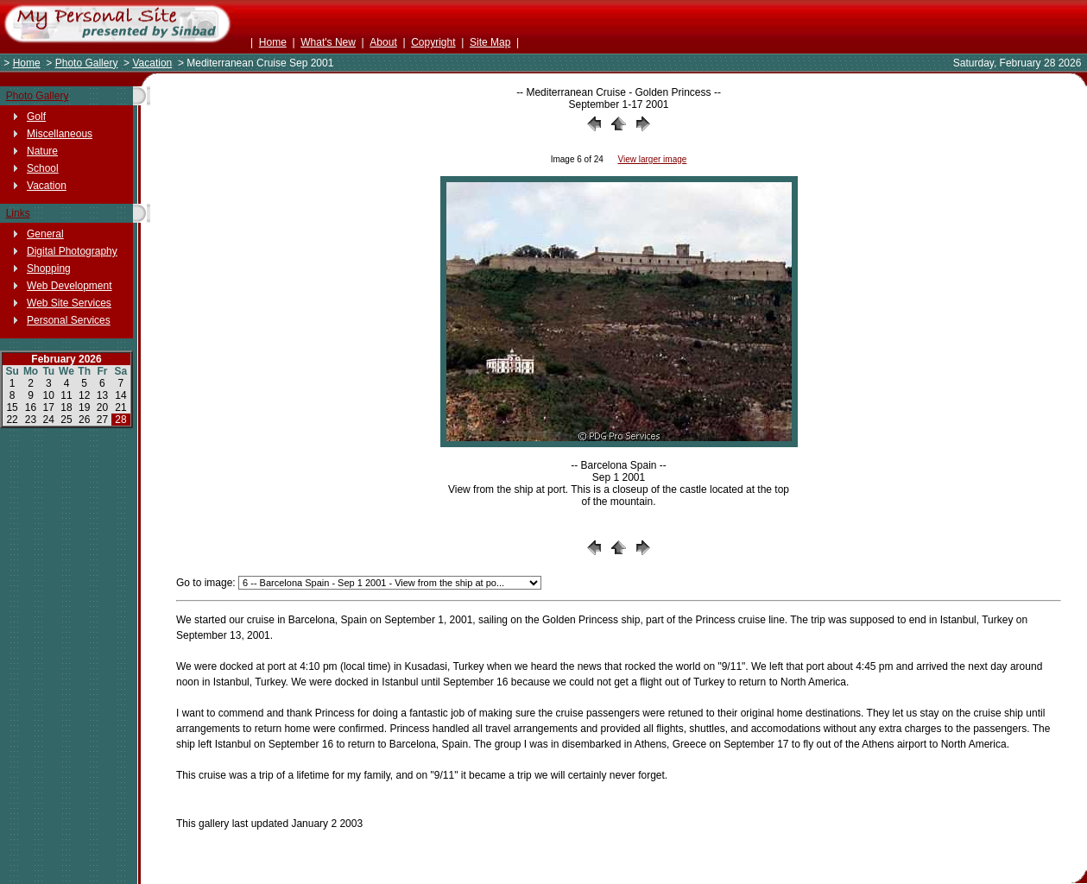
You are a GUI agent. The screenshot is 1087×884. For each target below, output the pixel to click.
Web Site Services (69, 303)
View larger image (651, 159)
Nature (42, 151)
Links (18, 213)
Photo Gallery (86, 63)
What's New (328, 42)
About (383, 42)
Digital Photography (72, 251)
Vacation (152, 63)
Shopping (49, 268)
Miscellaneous (59, 134)
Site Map (490, 42)
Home (273, 42)
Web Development (69, 286)
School (43, 168)
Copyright (433, 42)
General (45, 234)
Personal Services (69, 320)
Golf (36, 116)
